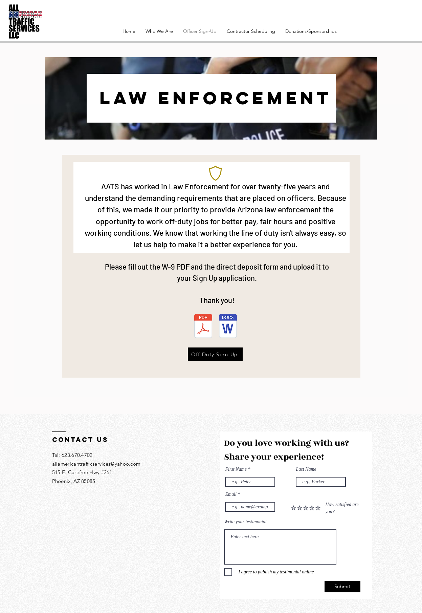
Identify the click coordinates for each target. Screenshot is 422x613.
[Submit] (342, 586)
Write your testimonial (245, 522)
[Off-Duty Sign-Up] (215, 354)
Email (231, 494)
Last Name (306, 469)
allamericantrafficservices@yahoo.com (96, 464)
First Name (236, 469)
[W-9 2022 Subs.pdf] (203, 327)
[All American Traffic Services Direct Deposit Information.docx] (228, 327)
